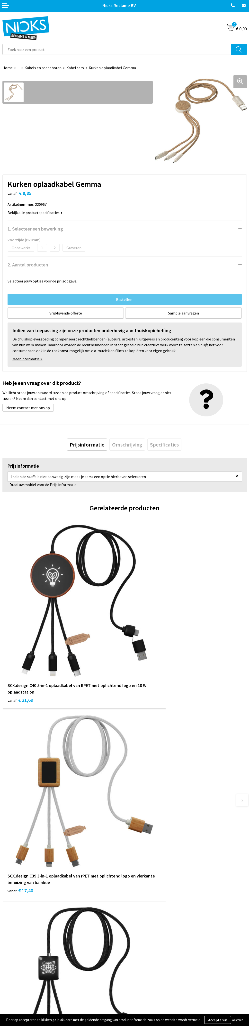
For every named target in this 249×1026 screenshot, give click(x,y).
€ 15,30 (20, 809)
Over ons (134, 895)
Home (7, 67)
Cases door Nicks (141, 910)
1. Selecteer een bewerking (35, 229)
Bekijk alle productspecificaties (35, 212)
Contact (9, 954)
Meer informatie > (27, 358)
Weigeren (237, 1020)
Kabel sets (75, 67)
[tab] (87, 445)
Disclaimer (136, 976)
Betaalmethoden (16, 968)
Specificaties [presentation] (164, 444)
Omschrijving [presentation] (127, 444)
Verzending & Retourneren (24, 961)
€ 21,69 (20, 659)
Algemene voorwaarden (146, 954)
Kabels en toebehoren (43, 67)
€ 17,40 (142, 659)
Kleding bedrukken (142, 903)
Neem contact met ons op (28, 407)
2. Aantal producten (28, 265)
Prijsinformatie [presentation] (87, 444)
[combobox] (116, 49)
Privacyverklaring (141, 968)
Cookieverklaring (141, 961)
